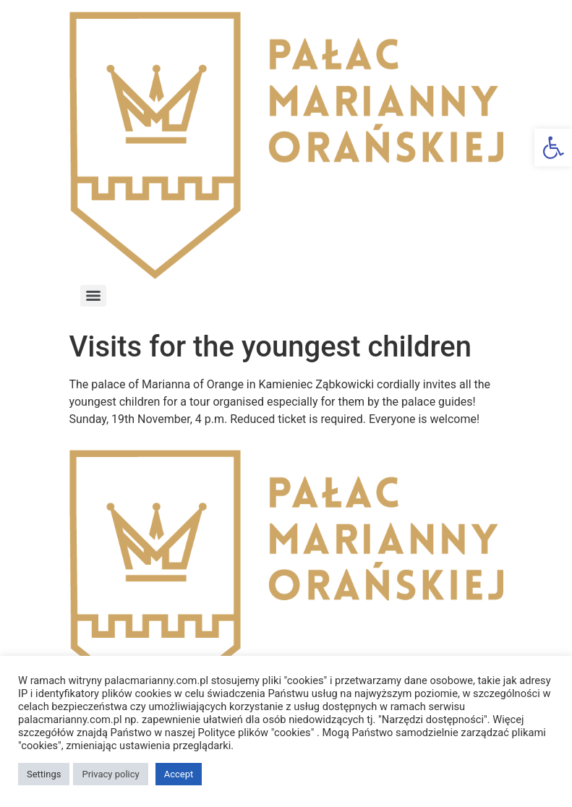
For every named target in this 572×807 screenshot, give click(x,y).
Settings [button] (44, 774)
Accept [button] (179, 774)
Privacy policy (110, 774)
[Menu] (93, 296)
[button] (553, 147)
